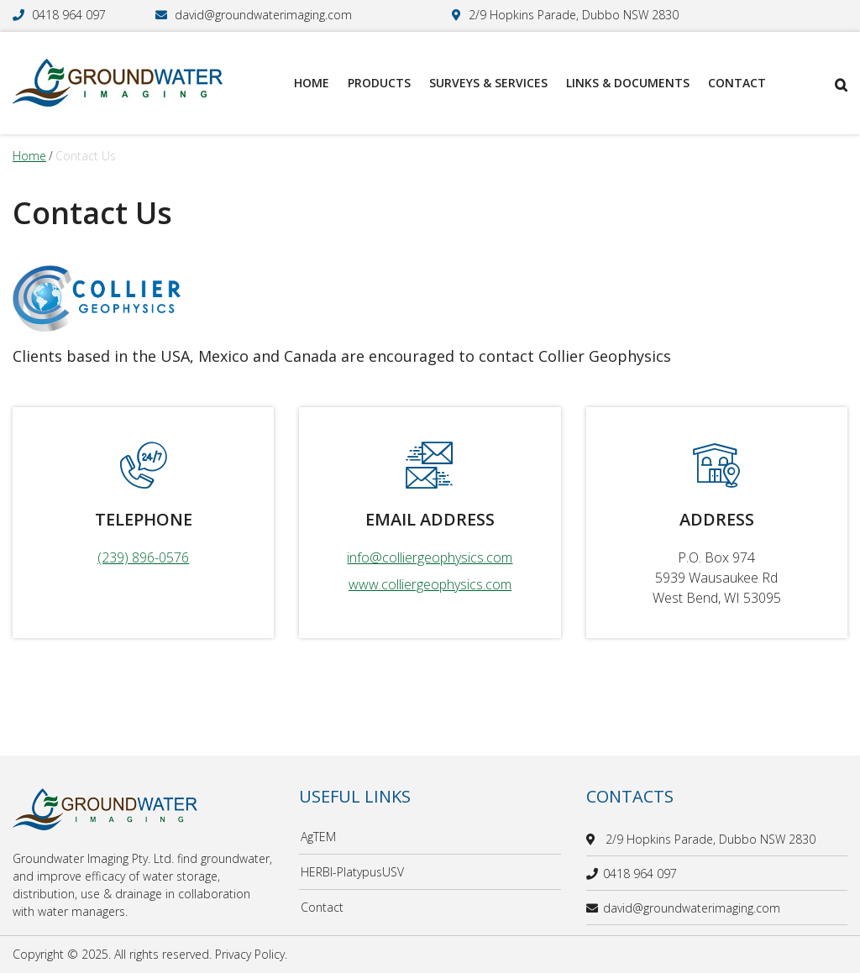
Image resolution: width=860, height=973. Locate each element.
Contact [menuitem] (737, 83)
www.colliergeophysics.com (430, 584)
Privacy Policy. (251, 954)
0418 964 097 (69, 15)
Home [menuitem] (311, 83)
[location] (593, 839)
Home (29, 156)
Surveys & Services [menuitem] (488, 83)
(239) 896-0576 (143, 557)
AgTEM (318, 837)
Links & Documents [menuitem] (628, 83)
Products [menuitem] (379, 83)
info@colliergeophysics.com (429, 557)
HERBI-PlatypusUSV (352, 872)
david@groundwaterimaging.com (263, 15)
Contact (322, 907)
